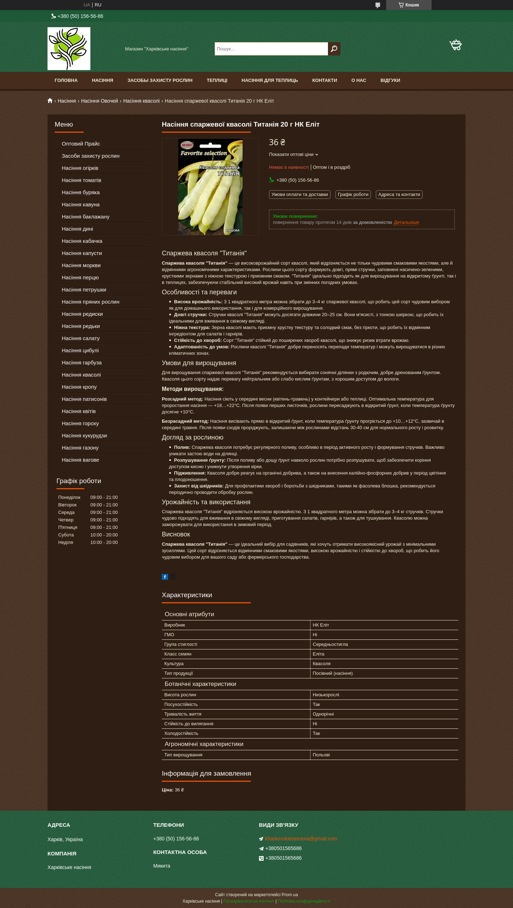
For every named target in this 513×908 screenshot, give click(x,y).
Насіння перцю (80, 277)
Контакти (324, 80)
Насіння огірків (80, 168)
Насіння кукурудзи (84, 435)
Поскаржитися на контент (248, 901)
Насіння (102, 80)
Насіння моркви (81, 265)
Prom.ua (290, 894)
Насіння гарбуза (82, 362)
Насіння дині (77, 229)
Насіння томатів (81, 180)
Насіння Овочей (99, 101)
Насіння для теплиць (269, 80)
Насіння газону (80, 448)
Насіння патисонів (84, 399)
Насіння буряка (81, 192)
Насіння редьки (81, 326)
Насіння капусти (82, 253)
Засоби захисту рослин (90, 156)
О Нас (359, 80)
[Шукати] (334, 48)
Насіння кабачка (82, 241)
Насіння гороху (80, 423)
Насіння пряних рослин (90, 302)
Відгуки (390, 80)
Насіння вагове (80, 460)
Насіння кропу (79, 387)
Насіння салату (81, 338)
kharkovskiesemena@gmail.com (301, 838)
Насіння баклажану (85, 216)
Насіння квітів (79, 411)
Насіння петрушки (84, 289)
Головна (66, 80)
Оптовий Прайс (81, 144)
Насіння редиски (82, 314)
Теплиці (217, 80)
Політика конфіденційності (304, 901)
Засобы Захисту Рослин (160, 80)
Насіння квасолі (141, 101)
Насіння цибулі (80, 350)
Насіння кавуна (81, 204)
